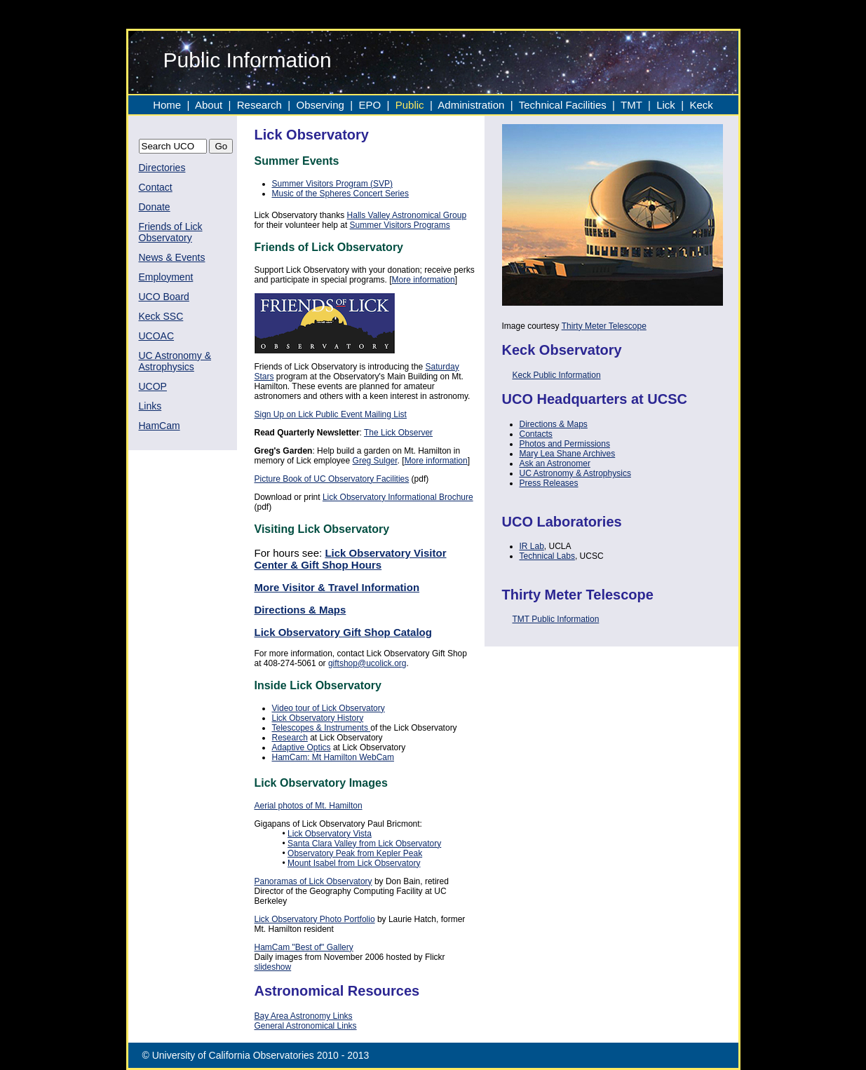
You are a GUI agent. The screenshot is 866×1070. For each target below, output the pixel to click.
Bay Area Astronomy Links (304, 1016)
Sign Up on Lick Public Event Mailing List (331, 414)
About (208, 105)
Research (259, 105)
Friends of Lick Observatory (171, 232)
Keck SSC (161, 316)
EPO (369, 105)
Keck (700, 105)
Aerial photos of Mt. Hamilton (309, 806)
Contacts (536, 434)
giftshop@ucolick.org (367, 663)
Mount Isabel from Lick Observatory (353, 863)
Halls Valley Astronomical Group (407, 215)
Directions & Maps (554, 424)
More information (423, 280)
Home (167, 105)
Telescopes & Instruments (321, 728)
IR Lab (532, 546)
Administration (472, 105)
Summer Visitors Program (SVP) (332, 184)
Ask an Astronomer (555, 463)
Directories (162, 167)
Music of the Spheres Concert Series (340, 193)
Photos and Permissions (565, 444)
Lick (665, 105)
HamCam (159, 425)
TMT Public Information (556, 619)
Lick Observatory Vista (329, 834)
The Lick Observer (398, 433)
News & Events (172, 257)
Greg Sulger (375, 461)
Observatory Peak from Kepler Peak (354, 853)
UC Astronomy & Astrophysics (175, 361)
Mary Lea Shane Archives (568, 454)
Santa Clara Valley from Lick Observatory (364, 843)
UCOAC (157, 335)
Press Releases (549, 483)
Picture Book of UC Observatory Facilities (332, 479)
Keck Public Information (557, 375)
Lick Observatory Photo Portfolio (315, 919)
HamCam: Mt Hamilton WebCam (333, 757)
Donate (154, 206)
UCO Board (164, 296)
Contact (155, 187)
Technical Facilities (563, 105)
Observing (320, 105)
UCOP (153, 386)
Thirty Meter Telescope (604, 326)
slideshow (273, 967)
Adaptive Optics (301, 747)
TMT (633, 105)
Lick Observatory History (318, 718)
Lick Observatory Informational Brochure (398, 497)
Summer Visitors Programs (400, 225)
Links (150, 406)
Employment (166, 277)
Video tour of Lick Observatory (328, 708)
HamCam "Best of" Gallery (304, 947)
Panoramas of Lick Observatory (313, 881)
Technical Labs (547, 556)
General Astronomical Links (306, 1026)
